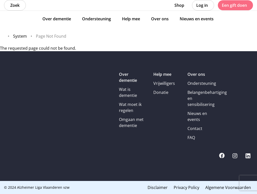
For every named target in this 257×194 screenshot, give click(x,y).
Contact (194, 128)
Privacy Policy (186, 187)
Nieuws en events (197, 116)
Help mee (162, 74)
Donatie (160, 92)
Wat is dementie (128, 92)
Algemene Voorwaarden (228, 187)
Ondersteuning (201, 83)
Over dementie (128, 77)
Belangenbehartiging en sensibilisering (201, 98)
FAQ (191, 137)
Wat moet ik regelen (130, 107)
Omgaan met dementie (131, 122)
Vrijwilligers (164, 83)
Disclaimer (158, 187)
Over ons (196, 74)
